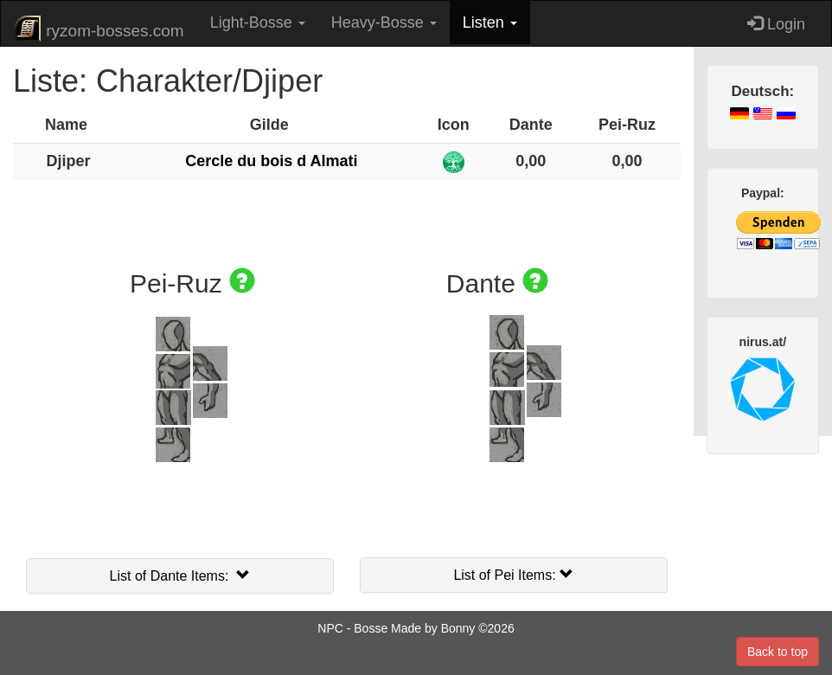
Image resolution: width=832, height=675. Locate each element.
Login (776, 24)
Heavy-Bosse (384, 22)
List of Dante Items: (180, 576)
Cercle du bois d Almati (271, 161)
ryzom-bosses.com (99, 28)
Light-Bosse (257, 22)
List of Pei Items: (513, 575)
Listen (490, 22)
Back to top (777, 652)
